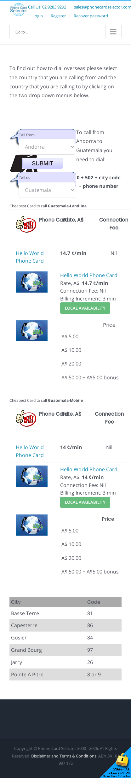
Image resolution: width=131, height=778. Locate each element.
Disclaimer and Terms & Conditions (63, 756)
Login (37, 16)
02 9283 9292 (54, 7)
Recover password (91, 16)
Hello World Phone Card (88, 275)
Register (58, 16)
